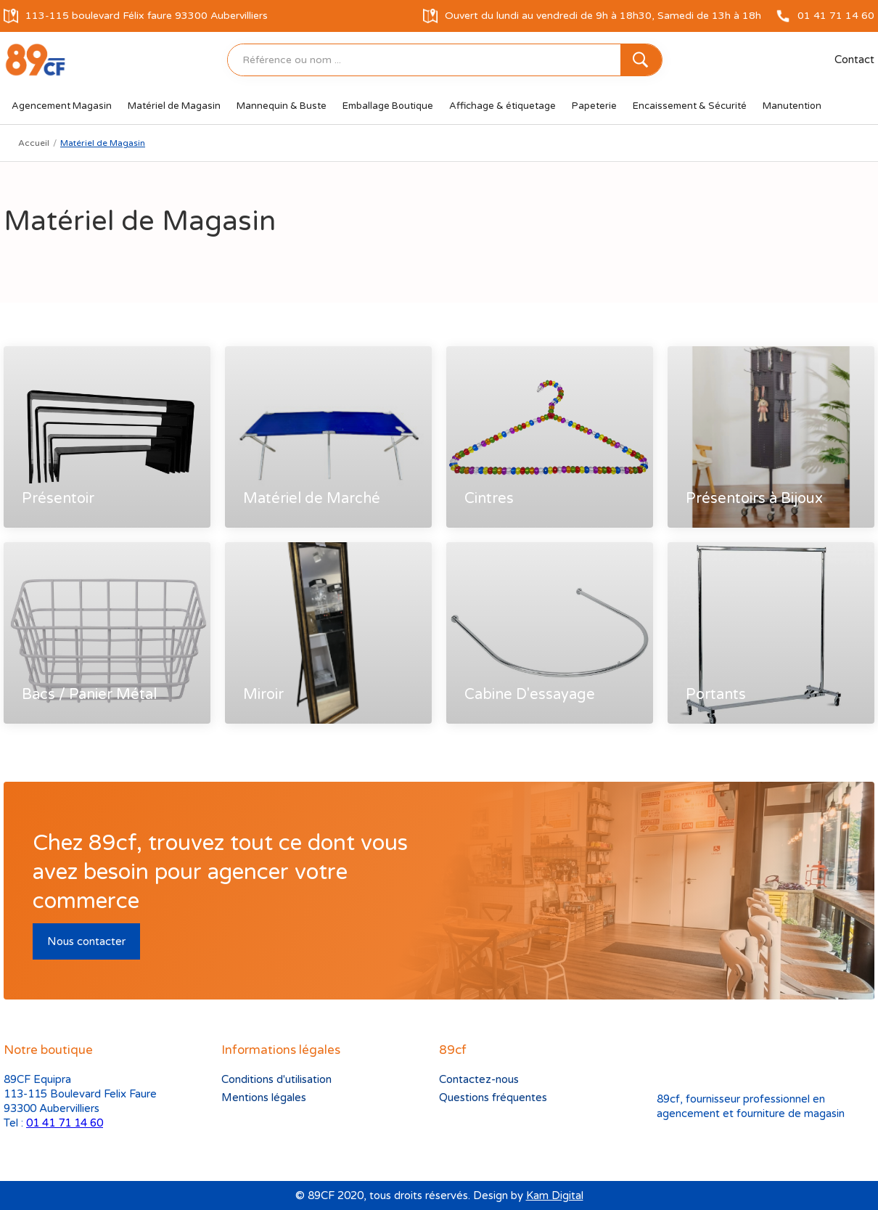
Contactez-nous (479, 1079)
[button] (62, 106)
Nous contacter (86, 941)
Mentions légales (263, 1097)
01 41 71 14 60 (64, 1122)
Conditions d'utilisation (276, 1079)
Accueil (33, 143)
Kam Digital (554, 1195)
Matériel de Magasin (102, 143)
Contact (854, 59)
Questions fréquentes (493, 1097)
